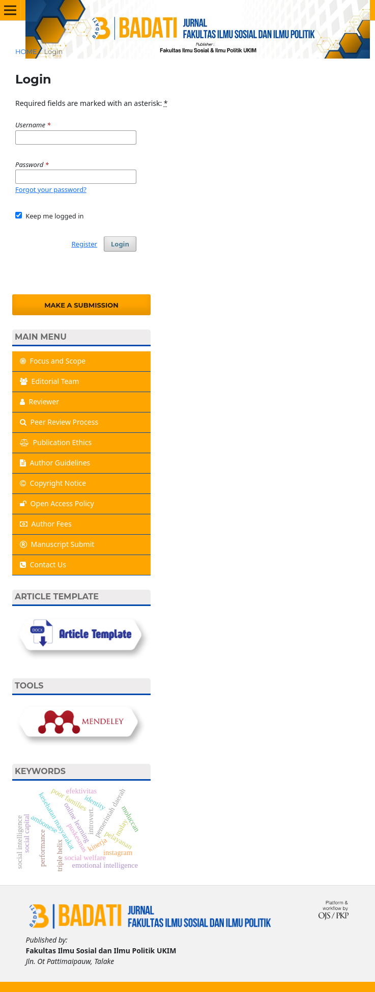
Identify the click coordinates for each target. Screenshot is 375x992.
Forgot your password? (50, 189)
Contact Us (43, 564)
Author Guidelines (55, 462)
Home (26, 51)
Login (120, 244)
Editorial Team (49, 381)
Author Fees (46, 524)
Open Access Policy (57, 503)
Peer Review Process (59, 422)
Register (84, 244)
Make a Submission (81, 305)
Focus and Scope (52, 361)
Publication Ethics (56, 442)
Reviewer (39, 401)
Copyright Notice (53, 483)
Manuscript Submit (57, 544)
